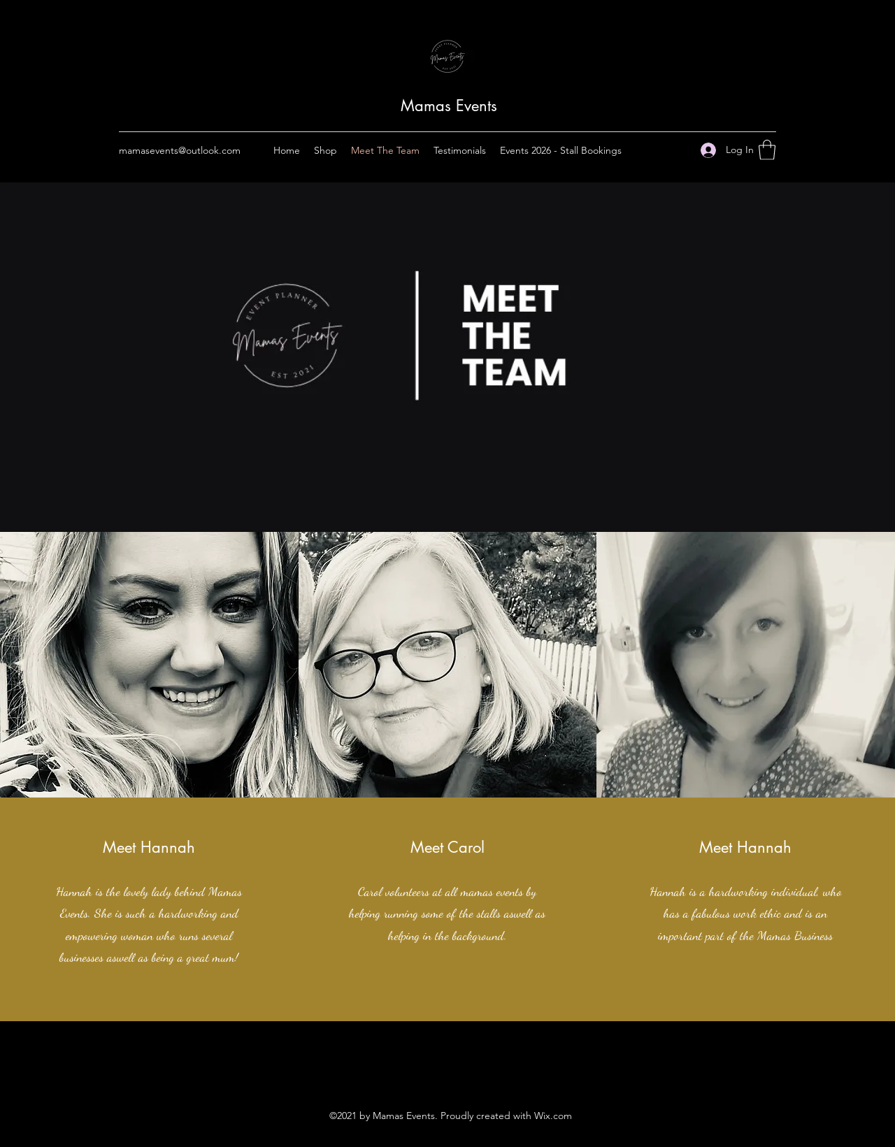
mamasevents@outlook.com (180, 150)
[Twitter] (447, 1070)
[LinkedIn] (468, 1070)
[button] (767, 150)
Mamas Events (449, 105)
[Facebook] (427, 1070)
